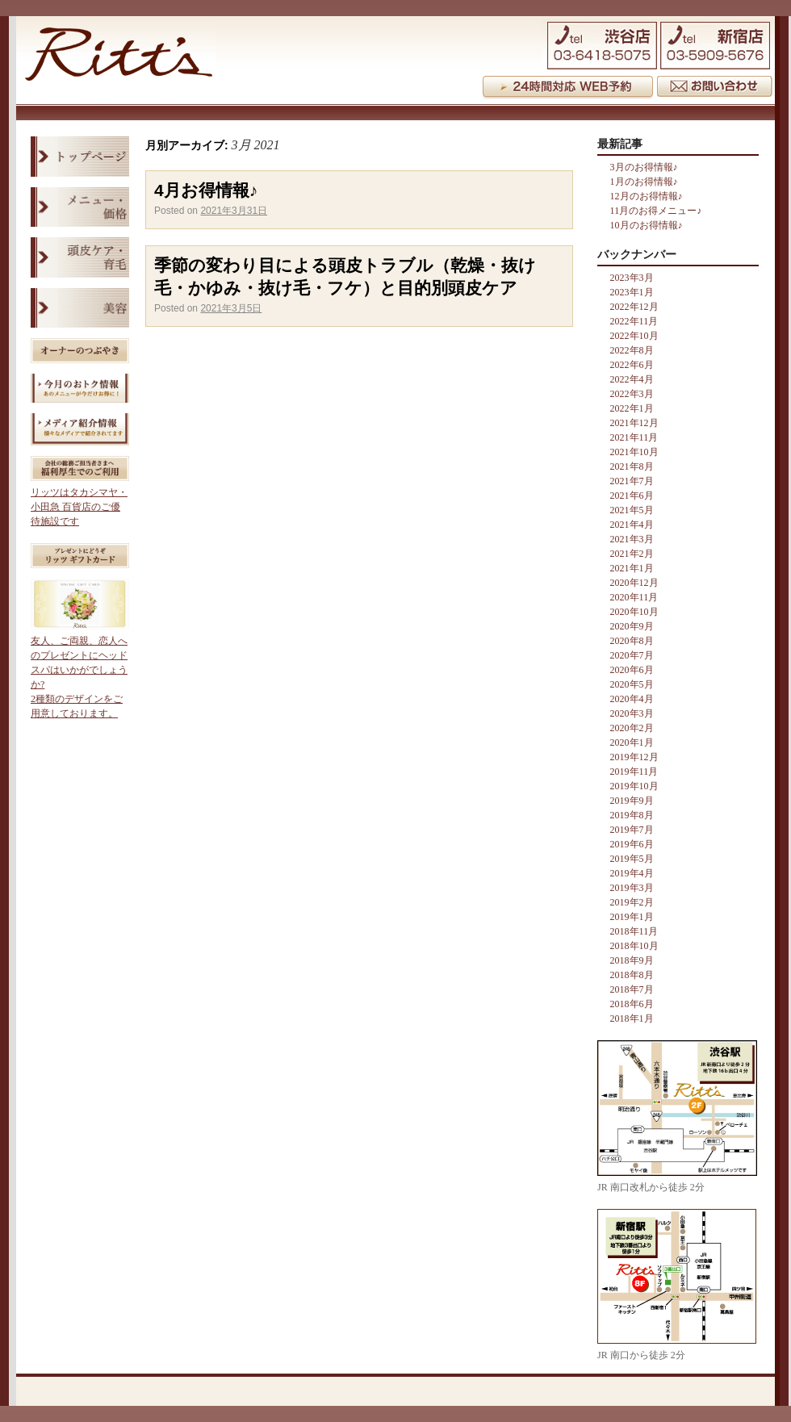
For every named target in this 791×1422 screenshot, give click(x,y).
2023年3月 (632, 277)
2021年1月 (632, 568)
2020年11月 (634, 597)
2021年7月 (632, 481)
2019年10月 (634, 786)
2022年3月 (632, 393)
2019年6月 (632, 844)
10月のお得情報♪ (646, 225)
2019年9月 (632, 800)
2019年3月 (632, 887)
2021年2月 (632, 553)
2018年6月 (632, 1004)
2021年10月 (634, 452)
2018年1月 (632, 1018)
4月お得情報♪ (205, 190)
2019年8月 (632, 815)
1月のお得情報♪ (644, 181)
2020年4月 (632, 699)
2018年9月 (632, 960)
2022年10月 (634, 335)
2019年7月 (632, 829)
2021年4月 (632, 524)
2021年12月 (634, 423)
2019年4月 (632, 873)
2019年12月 (634, 757)
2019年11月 (634, 771)
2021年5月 (632, 510)
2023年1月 (632, 292)
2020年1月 (632, 742)
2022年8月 (632, 350)
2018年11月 (634, 931)
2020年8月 (632, 640)
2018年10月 (634, 945)
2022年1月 (632, 408)
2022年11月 (634, 321)
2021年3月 (632, 539)
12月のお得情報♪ (646, 196)
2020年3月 (632, 713)
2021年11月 (634, 437)
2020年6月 (632, 669)
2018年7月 (632, 989)
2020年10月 (634, 611)
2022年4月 (632, 379)
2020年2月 (632, 728)
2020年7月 (632, 655)
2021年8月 (632, 466)
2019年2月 (632, 902)
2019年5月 (632, 858)
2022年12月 (634, 306)
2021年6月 (632, 495)
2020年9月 (632, 626)
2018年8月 (632, 975)
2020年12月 (634, 582)
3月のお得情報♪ (644, 167)
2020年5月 (632, 684)
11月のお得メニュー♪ (656, 210)
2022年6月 (632, 364)
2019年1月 (632, 916)
